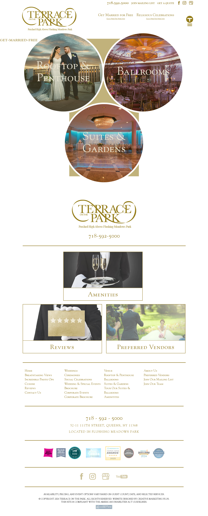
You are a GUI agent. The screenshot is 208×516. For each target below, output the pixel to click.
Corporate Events (76, 392)
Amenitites (111, 397)
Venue (108, 370)
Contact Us (33, 392)
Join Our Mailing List (158, 379)
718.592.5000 (118, 2)
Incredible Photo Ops (39, 379)
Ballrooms (111, 379)
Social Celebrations (78, 379)
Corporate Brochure (78, 397)
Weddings (71, 370)
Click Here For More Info (116, 18)
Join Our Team (153, 384)
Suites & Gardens (116, 384)
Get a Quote (165, 3)
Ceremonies (72, 375)
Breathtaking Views (38, 375)
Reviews (30, 388)
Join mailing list (143, 3)
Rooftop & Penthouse (119, 375)
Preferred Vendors (156, 375)
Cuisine (30, 384)
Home (28, 370)
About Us (150, 370)
